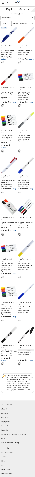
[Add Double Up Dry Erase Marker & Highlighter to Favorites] (20, 151)
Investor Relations (7, 426)
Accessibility (5, 413)
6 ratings (31, 59)
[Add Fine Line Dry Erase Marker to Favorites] (20, 63)
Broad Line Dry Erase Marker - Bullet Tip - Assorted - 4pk (7, 265)
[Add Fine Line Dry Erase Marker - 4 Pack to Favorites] (20, 234)
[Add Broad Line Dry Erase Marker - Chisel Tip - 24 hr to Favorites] (3, 364)
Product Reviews (6, 474)
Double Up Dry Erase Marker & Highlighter (24, 136)
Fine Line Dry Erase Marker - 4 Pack (26, 223)
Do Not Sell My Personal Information (13, 434)
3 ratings (31, 102)
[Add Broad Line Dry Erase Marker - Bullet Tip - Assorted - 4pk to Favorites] (3, 277)
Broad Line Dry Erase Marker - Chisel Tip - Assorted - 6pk (7, 308)
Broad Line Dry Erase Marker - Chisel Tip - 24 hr (8, 350)
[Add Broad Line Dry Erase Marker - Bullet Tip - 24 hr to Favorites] (20, 277)
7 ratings (31, 189)
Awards (3, 457)
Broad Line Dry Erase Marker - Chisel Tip (7, 93)
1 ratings (14, 230)
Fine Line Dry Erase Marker (26, 50)
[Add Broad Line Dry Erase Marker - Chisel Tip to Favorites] (3, 106)
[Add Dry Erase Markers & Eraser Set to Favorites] (3, 234)
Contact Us (5, 417)
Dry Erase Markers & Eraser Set (9, 223)
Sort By (15, 23)
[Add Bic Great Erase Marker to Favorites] (20, 364)
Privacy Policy (6, 430)
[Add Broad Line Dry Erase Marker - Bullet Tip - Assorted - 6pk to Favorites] (3, 151)
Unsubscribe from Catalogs (10, 443)
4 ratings (3, 59)
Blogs (3, 461)
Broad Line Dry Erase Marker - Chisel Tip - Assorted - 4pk (24, 93)
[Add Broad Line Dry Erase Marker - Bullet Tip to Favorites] (20, 193)
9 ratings (14, 102)
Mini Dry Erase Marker (7, 50)
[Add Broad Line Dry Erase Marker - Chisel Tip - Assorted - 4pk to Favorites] (20, 106)
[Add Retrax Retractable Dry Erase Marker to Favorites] (3, 193)
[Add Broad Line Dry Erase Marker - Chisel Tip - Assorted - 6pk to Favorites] (3, 320)
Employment (5, 422)
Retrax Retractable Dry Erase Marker (8, 181)
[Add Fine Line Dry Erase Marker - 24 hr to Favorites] (20, 320)
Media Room (5, 469)
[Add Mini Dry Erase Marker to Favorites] (3, 63)
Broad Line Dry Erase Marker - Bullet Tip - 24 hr (25, 264)
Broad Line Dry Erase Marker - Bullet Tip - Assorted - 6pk (7, 137)
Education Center (7, 453)
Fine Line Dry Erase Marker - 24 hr (26, 307)
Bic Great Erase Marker (25, 352)
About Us (4, 409)
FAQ (2, 465)
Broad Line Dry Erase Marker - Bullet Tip (24, 181)
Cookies (4, 439)
